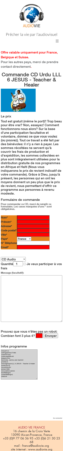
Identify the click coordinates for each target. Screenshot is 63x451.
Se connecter (57, 418)
